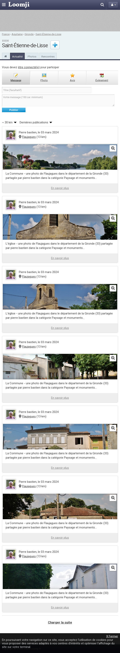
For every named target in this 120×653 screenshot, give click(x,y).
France (6, 34)
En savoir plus (60, 188)
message (16, 80)
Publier (13, 109)
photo (44, 80)
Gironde (29, 34)
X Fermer (112, 636)
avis (72, 80)
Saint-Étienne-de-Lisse (48, 34)
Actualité (17, 56)
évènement (101, 80)
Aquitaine (17, 34)
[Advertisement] (60, 20)
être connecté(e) (29, 67)
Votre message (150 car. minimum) (58, 100)
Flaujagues (29, 137)
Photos (32, 56)
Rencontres (48, 56)
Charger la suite (60, 622)
